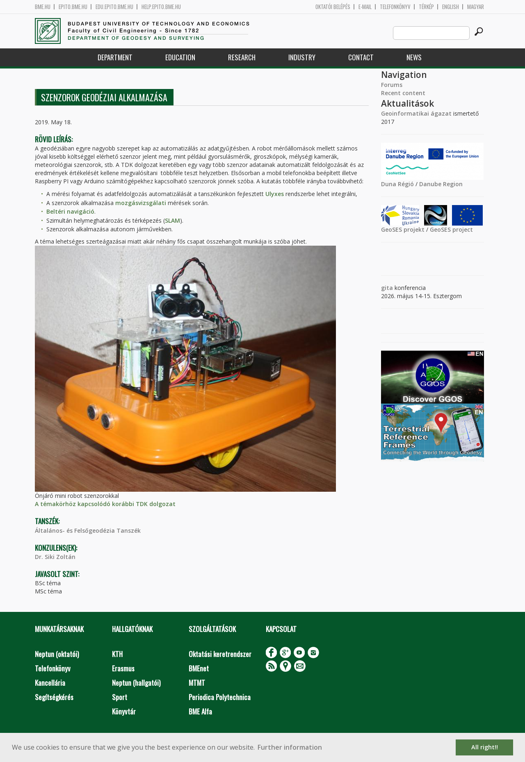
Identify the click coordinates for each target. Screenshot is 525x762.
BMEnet (199, 668)
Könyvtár (124, 711)
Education (180, 57)
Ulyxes (274, 194)
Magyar (475, 6)
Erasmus (123, 668)
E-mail (365, 6)
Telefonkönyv (395, 6)
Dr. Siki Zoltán (55, 557)
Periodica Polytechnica (220, 697)
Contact (361, 57)
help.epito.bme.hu (161, 6)
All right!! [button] (484, 747)
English (450, 6)
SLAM (172, 220)
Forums (391, 85)
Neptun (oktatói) (57, 654)
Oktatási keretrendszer (220, 654)
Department (115, 57)
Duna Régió (397, 184)
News (414, 57)
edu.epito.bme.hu (114, 6)
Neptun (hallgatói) (136, 683)
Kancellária (50, 683)
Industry (301, 57)
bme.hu (42, 6)
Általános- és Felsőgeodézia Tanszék (88, 530)
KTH (117, 654)
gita (387, 288)
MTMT (197, 683)
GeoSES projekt (403, 229)
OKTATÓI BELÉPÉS (332, 6)
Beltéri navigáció (70, 211)
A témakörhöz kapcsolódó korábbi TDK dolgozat (105, 504)
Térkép (426, 6)
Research (242, 57)
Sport (119, 697)
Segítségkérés (54, 697)
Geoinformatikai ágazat (416, 113)
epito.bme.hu (73, 6)
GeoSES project (451, 229)
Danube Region (441, 184)
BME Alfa (200, 711)
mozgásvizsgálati (140, 203)
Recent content (403, 93)
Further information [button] (290, 747)
